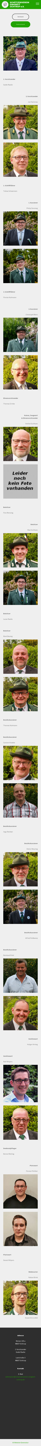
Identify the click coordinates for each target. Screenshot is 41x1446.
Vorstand (21, 17)
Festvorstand (20, 24)
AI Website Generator (20, 1442)
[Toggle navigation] (37, 4)
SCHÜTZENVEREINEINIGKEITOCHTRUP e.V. (19, 4)
